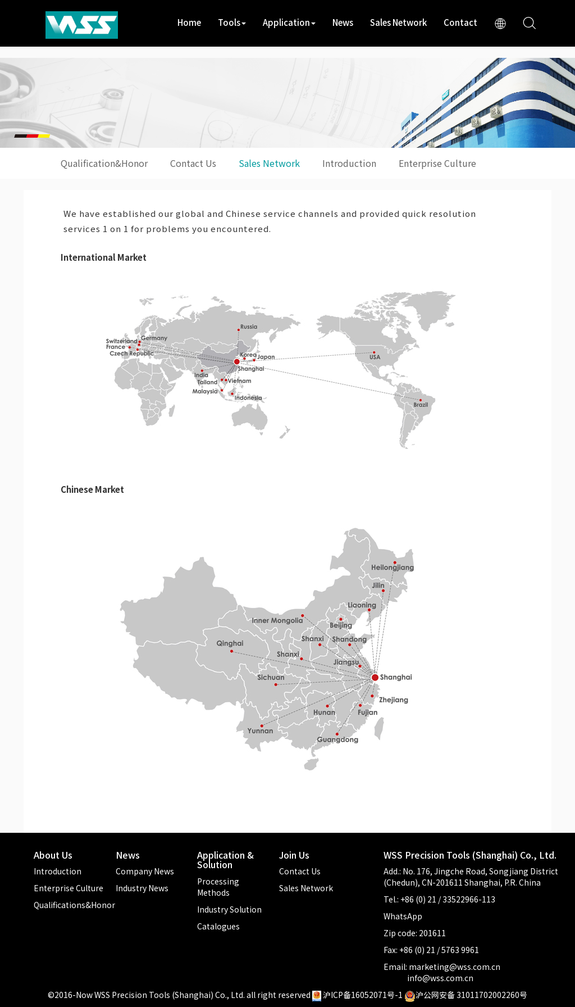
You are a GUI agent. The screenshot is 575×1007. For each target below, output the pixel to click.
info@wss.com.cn (440, 977)
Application (289, 22)
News (342, 22)
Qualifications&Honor (74, 904)
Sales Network (398, 22)
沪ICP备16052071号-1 (363, 994)
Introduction (349, 163)
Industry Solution (229, 909)
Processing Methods (218, 887)
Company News (145, 871)
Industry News (142, 887)
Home (189, 22)
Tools (232, 22)
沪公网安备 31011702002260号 (465, 994)
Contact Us (193, 163)
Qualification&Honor (104, 163)
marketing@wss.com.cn (454, 966)
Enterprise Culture (437, 163)
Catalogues (218, 926)
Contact (460, 22)
